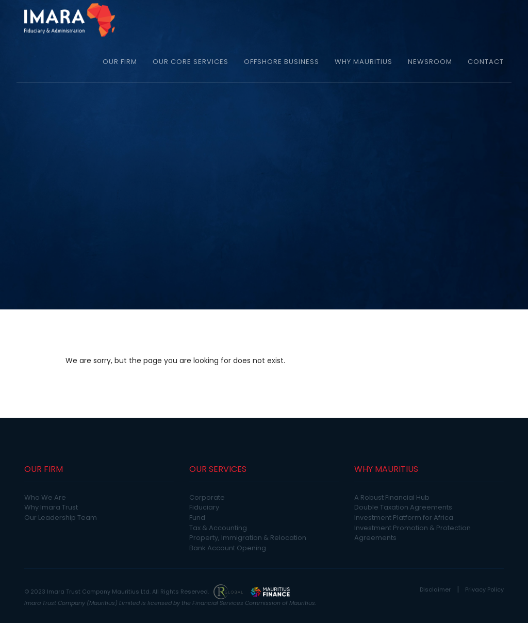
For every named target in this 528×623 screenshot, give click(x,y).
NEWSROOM (430, 62)
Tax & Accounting (218, 528)
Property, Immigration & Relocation (247, 538)
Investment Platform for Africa (403, 517)
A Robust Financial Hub (392, 497)
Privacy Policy (484, 589)
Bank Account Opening (227, 548)
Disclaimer (435, 589)
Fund (197, 517)
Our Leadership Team (60, 517)
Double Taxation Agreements (403, 507)
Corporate (207, 497)
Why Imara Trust (51, 507)
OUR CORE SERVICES (190, 62)
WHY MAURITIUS (363, 62)
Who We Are (45, 497)
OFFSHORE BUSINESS (281, 62)
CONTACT (486, 62)
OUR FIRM (120, 62)
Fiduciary (204, 507)
